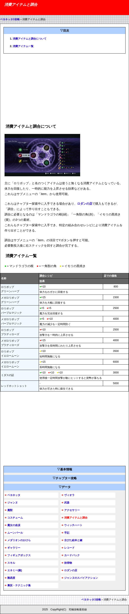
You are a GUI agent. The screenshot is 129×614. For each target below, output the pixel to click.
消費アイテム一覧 (23, 46)
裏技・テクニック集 (19, 585)
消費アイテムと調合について (29, 38)
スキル (11, 562)
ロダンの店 (84, 203)
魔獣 (10, 510)
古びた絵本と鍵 (73, 540)
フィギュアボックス (19, 555)
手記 (66, 532)
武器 (66, 502)
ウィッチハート (73, 525)
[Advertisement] (64, 88)
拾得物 (68, 562)
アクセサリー (72, 510)
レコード (69, 547)
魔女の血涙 (13, 525)
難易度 (11, 577)
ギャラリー (13, 547)
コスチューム (15, 517)
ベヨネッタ (13, 495)
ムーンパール (15, 532)
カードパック (72, 555)
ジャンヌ (12, 502)
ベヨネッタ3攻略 (10, 19)
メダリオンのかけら (19, 540)
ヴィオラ (69, 495)
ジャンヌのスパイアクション (81, 577)
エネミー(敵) (14, 570)
